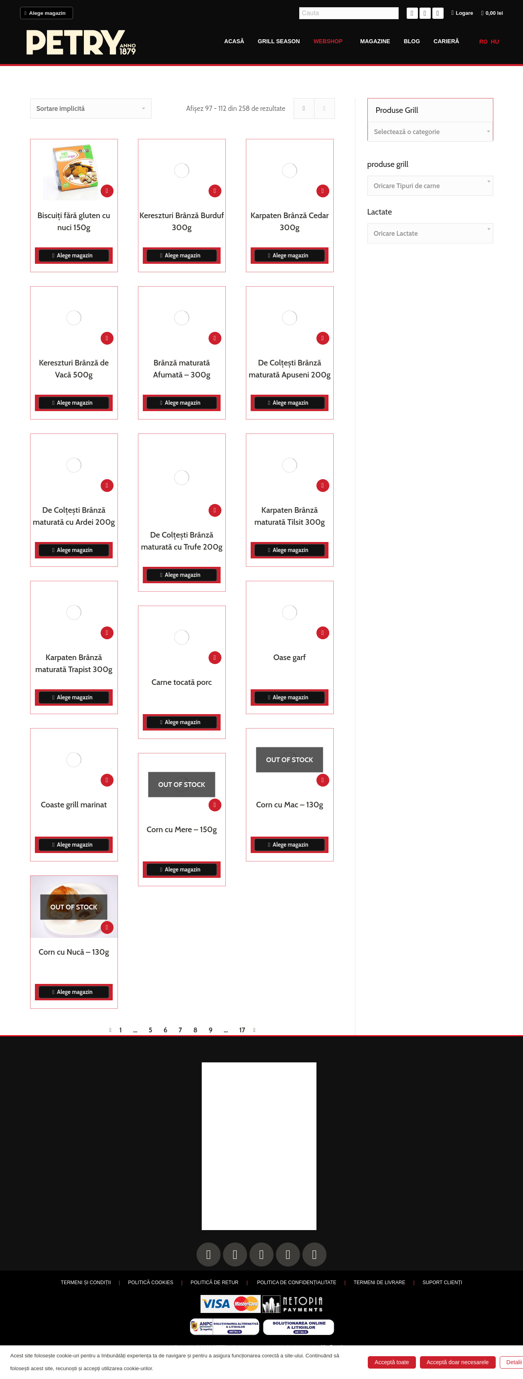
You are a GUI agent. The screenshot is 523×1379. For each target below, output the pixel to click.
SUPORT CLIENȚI (442, 1282)
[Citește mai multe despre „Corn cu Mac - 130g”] (322, 780)
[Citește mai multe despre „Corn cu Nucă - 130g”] (107, 927)
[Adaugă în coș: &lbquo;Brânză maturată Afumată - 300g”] (215, 338)
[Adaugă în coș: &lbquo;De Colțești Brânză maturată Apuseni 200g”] (322, 338)
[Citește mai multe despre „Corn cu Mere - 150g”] (215, 805)
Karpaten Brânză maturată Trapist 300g (73, 663)
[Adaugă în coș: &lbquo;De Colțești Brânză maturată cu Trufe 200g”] (215, 510)
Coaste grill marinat (74, 804)
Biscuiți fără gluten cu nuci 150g (73, 221)
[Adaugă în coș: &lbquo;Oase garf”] (322, 632)
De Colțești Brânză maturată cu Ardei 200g (74, 516)
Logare (462, 13)
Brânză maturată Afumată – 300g (181, 368)
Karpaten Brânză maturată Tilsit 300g (289, 516)
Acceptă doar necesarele (458, 1362)
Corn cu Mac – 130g (289, 804)
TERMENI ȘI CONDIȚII (86, 1282)
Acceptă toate (392, 1362)
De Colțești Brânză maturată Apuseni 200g (289, 368)
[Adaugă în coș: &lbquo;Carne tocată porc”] (215, 657)
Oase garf (289, 657)
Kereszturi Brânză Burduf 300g (182, 221)
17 (242, 1030)
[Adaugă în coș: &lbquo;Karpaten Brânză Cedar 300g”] (322, 191)
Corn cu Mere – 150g (182, 829)
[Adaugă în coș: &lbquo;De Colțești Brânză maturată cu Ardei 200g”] (107, 485)
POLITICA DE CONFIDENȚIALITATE (297, 1282)
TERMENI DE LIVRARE (379, 1282)
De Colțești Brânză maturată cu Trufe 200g (182, 541)
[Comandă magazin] (91, 108)
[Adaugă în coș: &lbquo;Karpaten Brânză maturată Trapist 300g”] (107, 632)
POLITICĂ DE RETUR (214, 1282)
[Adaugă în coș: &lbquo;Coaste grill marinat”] (107, 780)
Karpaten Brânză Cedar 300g (289, 221)
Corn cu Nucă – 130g (74, 952)
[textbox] (407, 131)
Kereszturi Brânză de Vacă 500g (74, 368)
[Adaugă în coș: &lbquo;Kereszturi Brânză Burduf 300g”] (215, 191)
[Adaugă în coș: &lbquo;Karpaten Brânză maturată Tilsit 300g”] (322, 485)
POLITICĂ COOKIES (150, 1282)
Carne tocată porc (182, 682)
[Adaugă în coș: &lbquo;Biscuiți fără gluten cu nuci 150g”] (107, 191)
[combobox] (430, 132)
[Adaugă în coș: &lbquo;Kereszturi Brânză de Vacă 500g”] (107, 338)
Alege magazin (46, 13)
